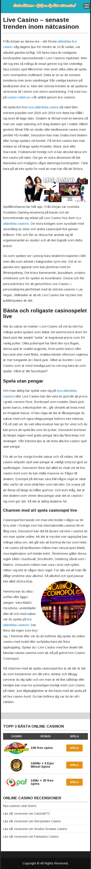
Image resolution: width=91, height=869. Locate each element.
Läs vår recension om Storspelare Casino (32, 821)
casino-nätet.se (18, 97)
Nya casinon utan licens (19, 806)
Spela (74, 748)
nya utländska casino (44, 107)
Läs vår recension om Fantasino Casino (31, 836)
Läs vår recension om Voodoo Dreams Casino (35, 829)
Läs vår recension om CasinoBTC (26, 813)
